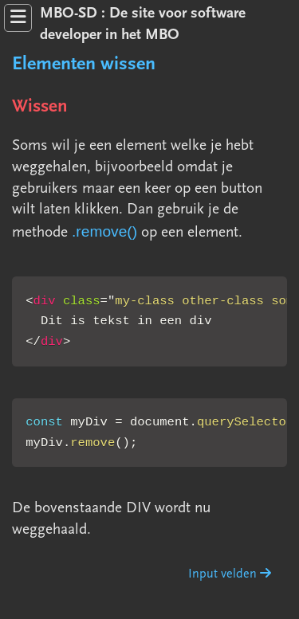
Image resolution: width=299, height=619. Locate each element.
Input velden (229, 574)
